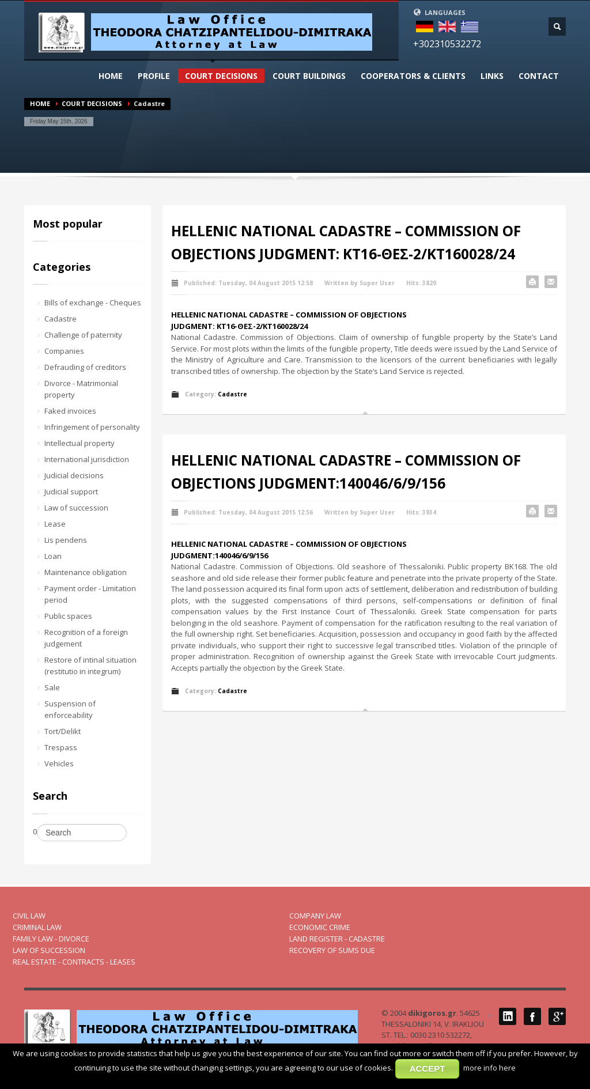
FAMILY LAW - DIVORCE (51, 938)
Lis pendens (65, 540)
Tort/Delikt (62, 731)
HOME (111, 76)
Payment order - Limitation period (90, 594)
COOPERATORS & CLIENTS (413, 76)
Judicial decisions (74, 475)
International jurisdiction (86, 459)
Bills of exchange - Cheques (92, 302)
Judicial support (71, 491)
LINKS (492, 76)
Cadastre (60, 318)
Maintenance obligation (85, 572)
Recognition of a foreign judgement (86, 638)
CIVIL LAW (29, 915)
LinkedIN (507, 1016)
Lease (55, 524)
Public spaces (68, 616)
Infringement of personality (92, 427)
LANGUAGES (439, 12)
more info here (489, 1067)
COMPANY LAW (315, 915)
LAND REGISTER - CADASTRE (337, 938)
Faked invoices (70, 411)
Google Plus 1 (557, 1016)
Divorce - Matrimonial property (81, 389)
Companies (64, 351)
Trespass (60, 747)
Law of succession (76, 507)
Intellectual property (79, 443)
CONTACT (539, 76)
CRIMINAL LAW (37, 927)
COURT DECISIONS (221, 75)
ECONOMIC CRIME (319, 927)
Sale (52, 687)
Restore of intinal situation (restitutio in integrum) (90, 665)
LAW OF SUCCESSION (49, 950)
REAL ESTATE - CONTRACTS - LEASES (74, 961)
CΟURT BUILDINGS (309, 76)
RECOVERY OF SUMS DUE (332, 950)
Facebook (532, 1016)
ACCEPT (427, 1068)
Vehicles (59, 763)
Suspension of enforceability (70, 709)
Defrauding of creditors (85, 367)
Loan (53, 556)
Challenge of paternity (83, 335)
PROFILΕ (154, 76)
